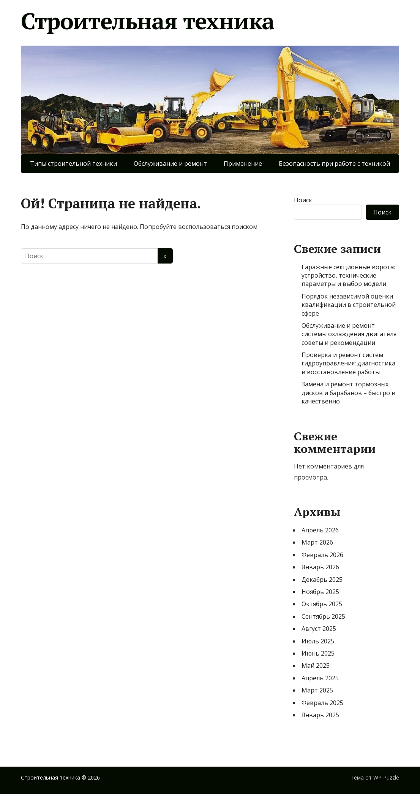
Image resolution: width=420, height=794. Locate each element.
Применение (243, 163)
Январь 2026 (320, 567)
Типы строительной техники (73, 163)
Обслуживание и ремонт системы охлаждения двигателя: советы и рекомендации (350, 334)
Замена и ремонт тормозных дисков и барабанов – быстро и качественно (348, 392)
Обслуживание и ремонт (170, 163)
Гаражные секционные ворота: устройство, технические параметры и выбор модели (348, 275)
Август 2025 (319, 628)
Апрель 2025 (320, 678)
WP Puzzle (386, 777)
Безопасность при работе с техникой (334, 163)
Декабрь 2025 (322, 579)
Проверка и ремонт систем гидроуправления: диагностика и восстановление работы (348, 363)
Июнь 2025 (318, 653)
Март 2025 (317, 690)
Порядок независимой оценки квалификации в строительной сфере (349, 305)
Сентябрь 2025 (323, 616)
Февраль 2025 (322, 703)
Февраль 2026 (322, 555)
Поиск (303, 200)
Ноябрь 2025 (320, 592)
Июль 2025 (318, 641)
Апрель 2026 (320, 530)
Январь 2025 (320, 715)
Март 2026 (317, 542)
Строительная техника (147, 20)
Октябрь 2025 (322, 604)
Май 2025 (316, 665)
